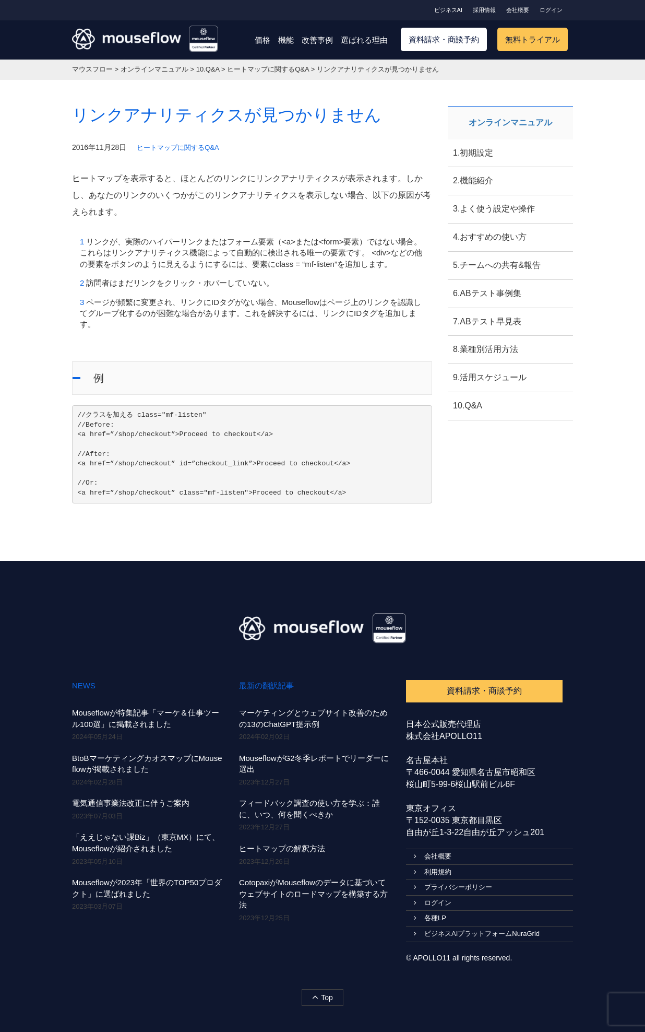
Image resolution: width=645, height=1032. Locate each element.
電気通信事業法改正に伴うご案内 (130, 803)
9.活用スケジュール (490, 377)
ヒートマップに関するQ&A (178, 147)
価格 (262, 40)
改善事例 (317, 40)
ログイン (551, 10)
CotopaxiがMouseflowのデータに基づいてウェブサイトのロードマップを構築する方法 (313, 893)
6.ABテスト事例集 (487, 293)
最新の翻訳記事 (266, 685)
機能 (286, 40)
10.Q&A (467, 405)
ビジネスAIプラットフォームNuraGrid (477, 933)
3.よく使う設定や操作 (494, 208)
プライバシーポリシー (453, 887)
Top (322, 997)
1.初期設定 (473, 152)
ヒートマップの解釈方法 (282, 848)
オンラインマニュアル (510, 122)
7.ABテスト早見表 (487, 321)
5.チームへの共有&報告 (497, 265)
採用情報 (484, 10)
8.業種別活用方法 (485, 349)
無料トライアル (532, 39)
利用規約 (432, 872)
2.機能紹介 (473, 180)
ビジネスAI (448, 10)
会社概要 (517, 10)
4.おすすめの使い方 (490, 236)
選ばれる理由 (364, 40)
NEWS (83, 685)
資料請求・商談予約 (444, 39)
